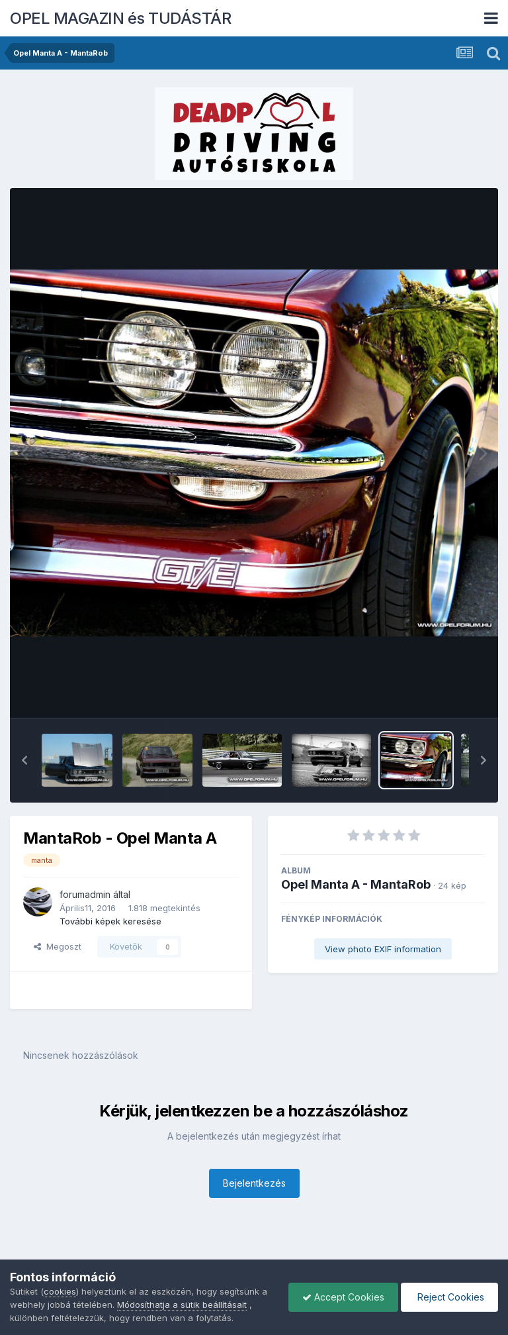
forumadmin (85, 894)
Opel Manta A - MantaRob (356, 884)
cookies (60, 1291)
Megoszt (57, 946)
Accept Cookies (343, 1297)
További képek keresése (110, 921)
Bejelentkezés (254, 1183)
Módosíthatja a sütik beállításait (182, 1304)
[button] (24, 760)
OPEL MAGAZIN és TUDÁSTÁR (120, 18)
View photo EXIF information (383, 949)
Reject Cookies (449, 1297)
